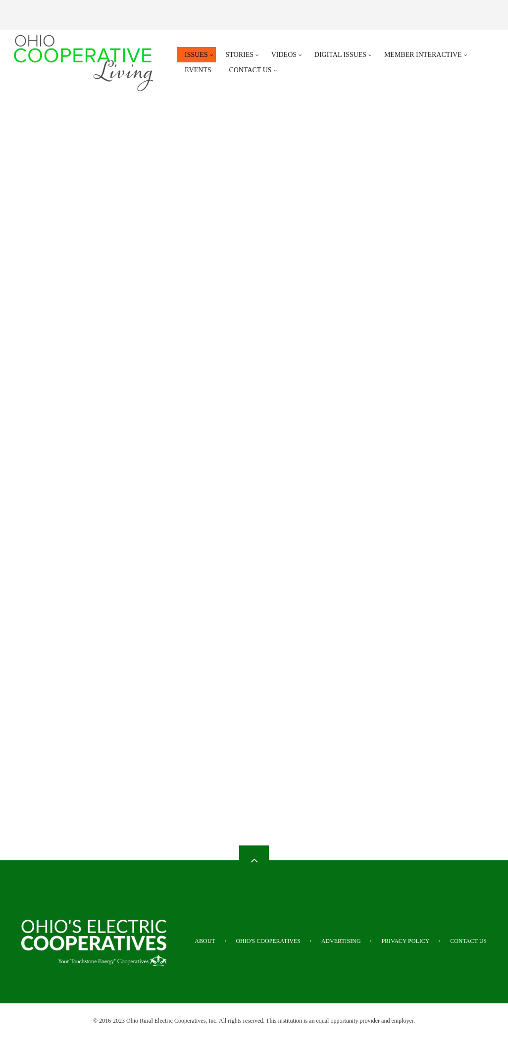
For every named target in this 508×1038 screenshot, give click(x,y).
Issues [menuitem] (196, 54)
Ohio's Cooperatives (268, 941)
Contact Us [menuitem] (250, 70)
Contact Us (468, 941)
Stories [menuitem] (239, 54)
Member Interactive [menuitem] (423, 54)
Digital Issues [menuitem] (340, 54)
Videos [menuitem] (284, 54)
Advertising (341, 941)
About (205, 941)
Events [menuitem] (198, 70)
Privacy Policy (405, 941)
